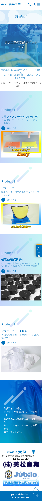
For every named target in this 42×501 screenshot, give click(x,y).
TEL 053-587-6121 (21, 459)
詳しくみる (11, 128)
